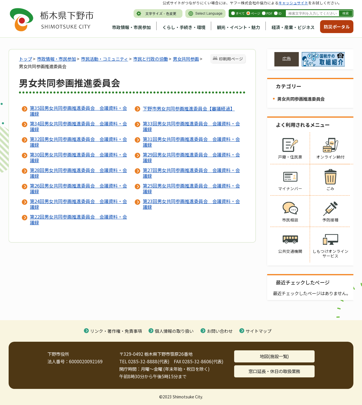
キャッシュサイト (293, 2)
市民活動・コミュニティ (104, 59)
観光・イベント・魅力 (238, 27)
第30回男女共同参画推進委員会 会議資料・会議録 (78, 157)
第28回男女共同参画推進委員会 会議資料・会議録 (78, 173)
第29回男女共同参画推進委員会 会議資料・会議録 (191, 157)
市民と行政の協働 (150, 59)
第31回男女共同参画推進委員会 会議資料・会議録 (191, 142)
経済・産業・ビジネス (293, 27)
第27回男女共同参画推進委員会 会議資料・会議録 (191, 173)
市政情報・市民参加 (131, 27)
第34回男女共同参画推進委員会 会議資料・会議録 (78, 126)
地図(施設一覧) (274, 356)
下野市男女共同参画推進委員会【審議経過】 (189, 108)
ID (280, 13)
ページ (255, 13)
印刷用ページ (231, 59)
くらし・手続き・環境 (183, 27)
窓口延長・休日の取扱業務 (274, 371)
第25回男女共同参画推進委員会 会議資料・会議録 (191, 188)
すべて (240, 13)
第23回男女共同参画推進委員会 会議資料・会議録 (191, 204)
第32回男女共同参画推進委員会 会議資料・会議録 (78, 142)
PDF (269, 13)
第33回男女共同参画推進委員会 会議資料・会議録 (191, 126)
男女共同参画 (186, 59)
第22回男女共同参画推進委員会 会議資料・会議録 (78, 219)
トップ (25, 59)
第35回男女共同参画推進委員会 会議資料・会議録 (78, 110)
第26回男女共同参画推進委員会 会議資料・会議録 (78, 188)
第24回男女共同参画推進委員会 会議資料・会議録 (78, 204)
